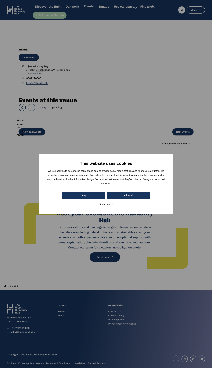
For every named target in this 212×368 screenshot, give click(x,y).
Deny (83, 195)
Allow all (128, 195)
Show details (106, 205)
